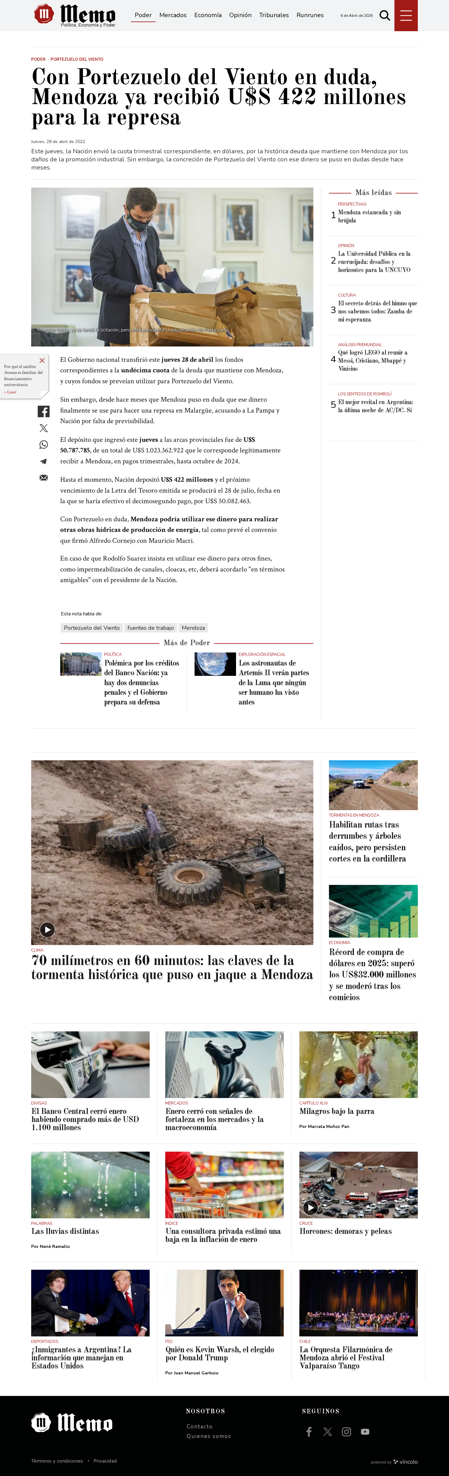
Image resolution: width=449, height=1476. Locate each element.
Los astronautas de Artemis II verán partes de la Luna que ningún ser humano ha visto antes (274, 683)
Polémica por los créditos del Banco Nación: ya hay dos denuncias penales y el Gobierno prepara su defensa (141, 683)
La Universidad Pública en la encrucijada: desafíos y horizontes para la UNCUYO (374, 262)
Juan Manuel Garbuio (196, 1373)
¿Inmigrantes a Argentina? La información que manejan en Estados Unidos (81, 1358)
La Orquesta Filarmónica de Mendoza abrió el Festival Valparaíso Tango (345, 1358)
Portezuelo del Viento (92, 628)
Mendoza (193, 628)
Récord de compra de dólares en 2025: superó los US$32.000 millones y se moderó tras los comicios (372, 975)
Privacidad (105, 1461)
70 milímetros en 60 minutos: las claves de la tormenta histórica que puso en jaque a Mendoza (172, 968)
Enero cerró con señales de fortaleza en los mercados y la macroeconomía (214, 1120)
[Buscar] (385, 15)
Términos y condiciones (57, 1461)
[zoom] (172, 267)
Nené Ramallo (55, 1246)
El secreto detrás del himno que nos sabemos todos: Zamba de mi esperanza (377, 312)
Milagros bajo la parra (336, 1112)
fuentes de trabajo (151, 628)
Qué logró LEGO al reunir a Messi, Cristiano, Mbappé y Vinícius (373, 361)
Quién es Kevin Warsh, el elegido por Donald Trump (219, 1354)
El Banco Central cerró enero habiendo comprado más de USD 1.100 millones (85, 1120)
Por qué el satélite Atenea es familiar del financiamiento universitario (23, 376)
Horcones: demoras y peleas (345, 1232)
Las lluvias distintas (65, 1232)
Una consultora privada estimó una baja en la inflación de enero (223, 1236)
